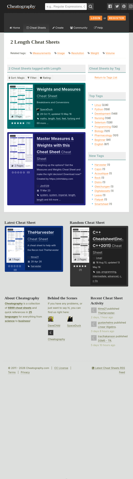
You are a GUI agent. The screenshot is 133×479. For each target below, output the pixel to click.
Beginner (100, 139)
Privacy (25, 372)
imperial (62, 195)
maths (43, 118)
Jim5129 (44, 185)
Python (99, 109)
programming (109, 271)
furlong (71, 118)
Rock (98, 177)
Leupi (99, 257)
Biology (99, 131)
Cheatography (14, 303)
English (99, 144)
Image (61, 53)
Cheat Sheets (36, 27)
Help (98, 27)
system (44, 195)
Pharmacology (103, 135)
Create (58, 27)
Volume (110, 53)
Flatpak (99, 199)
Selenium (100, 122)
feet (64, 118)
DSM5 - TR (104, 340)
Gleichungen (102, 186)
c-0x (95, 280)
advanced (113, 276)
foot (58, 118)
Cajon (98, 169)
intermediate (99, 276)
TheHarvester (106, 313)
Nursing (99, 118)
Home (15, 27)
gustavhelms (105, 322)
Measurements (42, 53)
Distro (98, 182)
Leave (98, 195)
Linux (98, 105)
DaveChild (54, 325)
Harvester (101, 164)
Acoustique (101, 173)
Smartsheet (101, 204)
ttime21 (35, 257)
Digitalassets (102, 190)
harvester (36, 266)
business (24, 321)
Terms (12, 372)
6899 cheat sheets (19, 307)
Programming (103, 126)
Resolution (77, 53)
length (51, 118)
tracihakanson (106, 336)
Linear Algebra (107, 326)
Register (116, 18)
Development (103, 113)
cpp (98, 271)
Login (96, 18)
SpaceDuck (46, 109)
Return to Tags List (106, 77)
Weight (95, 53)
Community (78, 27)
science (10, 321)
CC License (61, 368)
